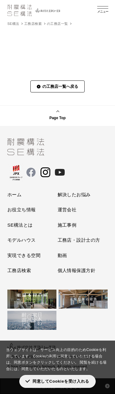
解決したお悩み (74, 194)
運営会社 (67, 209)
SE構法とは (20, 225)
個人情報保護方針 (77, 270)
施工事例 (67, 225)
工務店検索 (33, 23)
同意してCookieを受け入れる (61, 381)
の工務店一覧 (57, 23)
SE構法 (13, 23)
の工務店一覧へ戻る (60, 86)
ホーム (14, 194)
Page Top (57, 118)
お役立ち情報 (21, 209)
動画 (62, 255)
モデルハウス (21, 240)
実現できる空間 (23, 255)
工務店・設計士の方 (79, 240)
